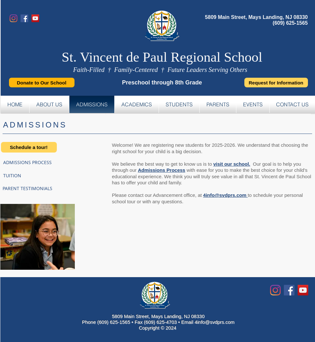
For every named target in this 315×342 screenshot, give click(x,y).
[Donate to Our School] (41, 82)
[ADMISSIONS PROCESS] (42, 162)
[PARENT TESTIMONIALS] (42, 188)
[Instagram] (13, 18)
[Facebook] (24, 18)
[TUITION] (25, 175)
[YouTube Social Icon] (303, 290)
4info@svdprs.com (225, 195)
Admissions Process (161, 170)
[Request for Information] (276, 82)
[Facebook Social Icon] (289, 290)
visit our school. (231, 164)
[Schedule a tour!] (29, 147)
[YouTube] (35, 18)
